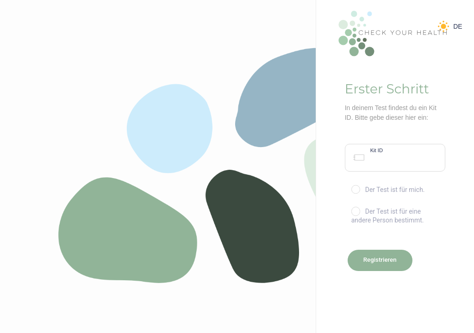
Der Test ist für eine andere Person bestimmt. (387, 215)
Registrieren (380, 259)
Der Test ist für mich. (388, 189)
